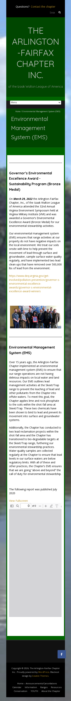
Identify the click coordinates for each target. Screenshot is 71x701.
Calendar (16, 687)
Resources (56, 687)
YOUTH (34, 691)
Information (31, 687)
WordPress (43, 672)
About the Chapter (50, 691)
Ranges (44, 687)
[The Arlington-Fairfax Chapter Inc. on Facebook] (62, 654)
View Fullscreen (18, 501)
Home (17, 111)
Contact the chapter (43, 6)
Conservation (20, 691)
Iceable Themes (40, 675)
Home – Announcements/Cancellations (37, 683)
